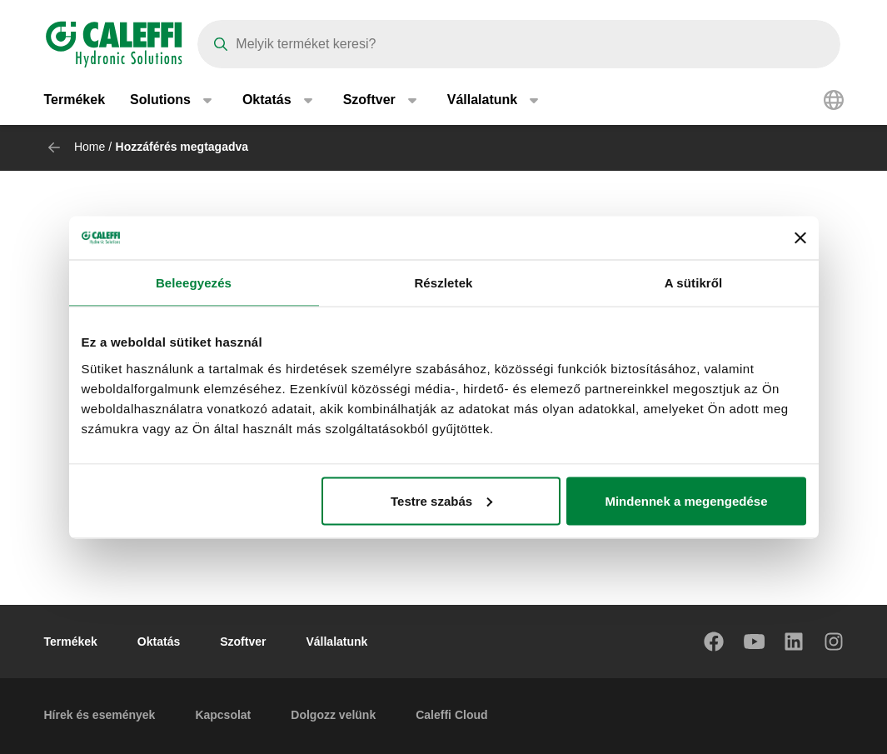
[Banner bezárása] (800, 237)
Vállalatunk (336, 641)
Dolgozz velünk (333, 715)
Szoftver (243, 641)
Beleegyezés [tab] (194, 283)
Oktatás (158, 641)
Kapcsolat (223, 715)
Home (89, 146)
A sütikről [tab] (694, 283)
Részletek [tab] (443, 283)
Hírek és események (100, 715)
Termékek (75, 99)
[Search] (518, 44)
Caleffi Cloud (451, 715)
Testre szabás (441, 500)
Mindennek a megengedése (686, 500)
